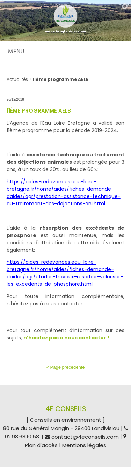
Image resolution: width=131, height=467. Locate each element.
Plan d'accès (41, 445)
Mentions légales (84, 445)
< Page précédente (65, 367)
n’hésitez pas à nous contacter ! (66, 337)
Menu (16, 51)
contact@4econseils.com (85, 437)
